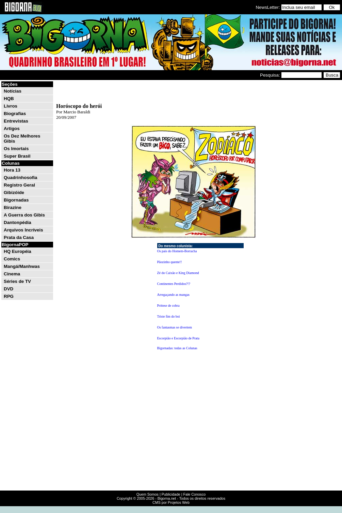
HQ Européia (17, 251)
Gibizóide (14, 192)
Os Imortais (16, 148)
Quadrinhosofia (20, 177)
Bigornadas (16, 200)
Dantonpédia (17, 222)
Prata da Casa (19, 237)
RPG (9, 296)
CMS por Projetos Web (171, 502)
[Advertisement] (193, 91)
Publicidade (171, 494)
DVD (8, 288)
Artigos (12, 128)
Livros (10, 106)
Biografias (15, 113)
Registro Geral (19, 185)
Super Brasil (17, 156)
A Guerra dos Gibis (24, 215)
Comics (12, 258)
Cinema (12, 273)
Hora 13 (12, 170)
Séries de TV (17, 281)
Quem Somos (147, 494)
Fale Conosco (194, 494)
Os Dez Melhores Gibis (22, 138)
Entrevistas (16, 121)
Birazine (12, 207)
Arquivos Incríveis (23, 230)
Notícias (12, 91)
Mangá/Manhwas (22, 266)
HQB (9, 98)
